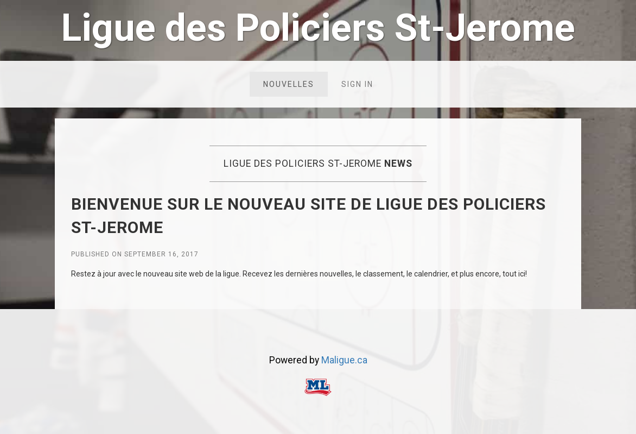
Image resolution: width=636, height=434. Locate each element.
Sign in (357, 84)
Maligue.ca (344, 360)
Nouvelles (288, 84)
